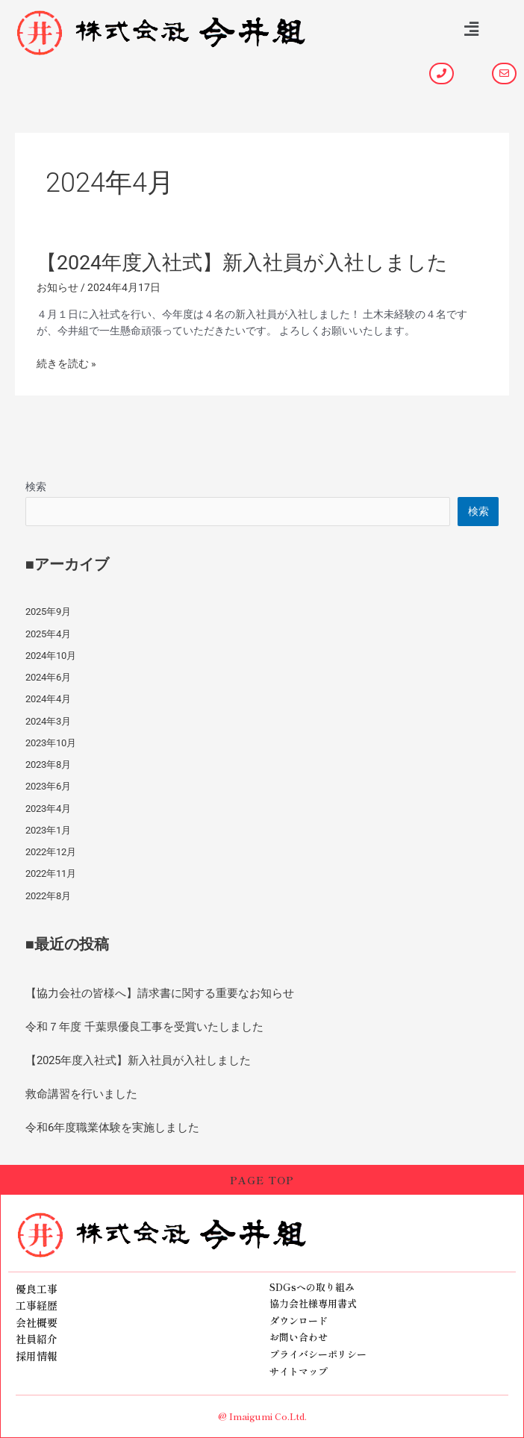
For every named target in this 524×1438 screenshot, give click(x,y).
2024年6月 (48, 677)
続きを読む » (66, 363)
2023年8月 (48, 764)
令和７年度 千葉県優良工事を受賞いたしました (144, 1027)
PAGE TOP (262, 1179)
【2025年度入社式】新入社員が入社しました (138, 1060)
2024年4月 (48, 698)
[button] (471, 29)
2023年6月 (48, 786)
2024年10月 (50, 655)
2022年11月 (50, 873)
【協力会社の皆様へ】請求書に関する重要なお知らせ (159, 993)
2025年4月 (48, 634)
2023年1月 (48, 830)
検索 (35, 487)
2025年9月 (48, 611)
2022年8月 (48, 895)
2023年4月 (48, 808)
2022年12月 (50, 851)
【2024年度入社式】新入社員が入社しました (242, 263)
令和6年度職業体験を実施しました (112, 1127)
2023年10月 (50, 742)
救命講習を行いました (81, 1094)
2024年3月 (48, 721)
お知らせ (57, 287)
